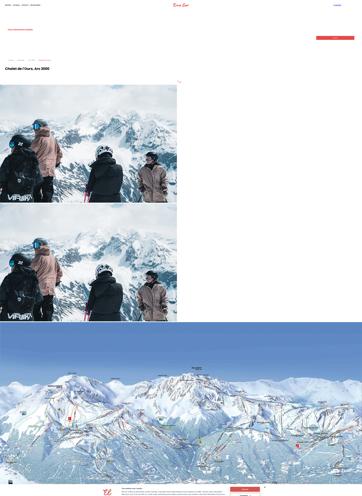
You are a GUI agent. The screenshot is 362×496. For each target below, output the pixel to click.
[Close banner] (265, 476)
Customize (245, 485)
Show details (126, 492)
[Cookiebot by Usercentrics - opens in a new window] (107, 491)
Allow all (245, 478)
